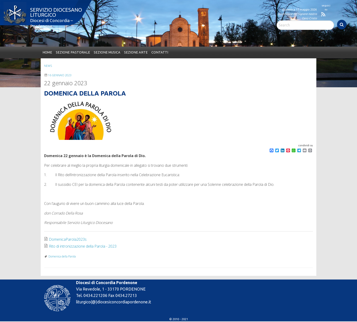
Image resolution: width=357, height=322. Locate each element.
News (48, 66)
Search (342, 24)
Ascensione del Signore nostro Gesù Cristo (297, 16)
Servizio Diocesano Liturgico (56, 12)
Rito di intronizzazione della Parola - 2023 (82, 246)
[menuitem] (47, 52)
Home (47, 52)
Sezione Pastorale (73, 52)
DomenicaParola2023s (68, 239)
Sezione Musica (107, 52)
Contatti (159, 52)
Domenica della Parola (62, 256)
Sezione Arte (136, 52)
